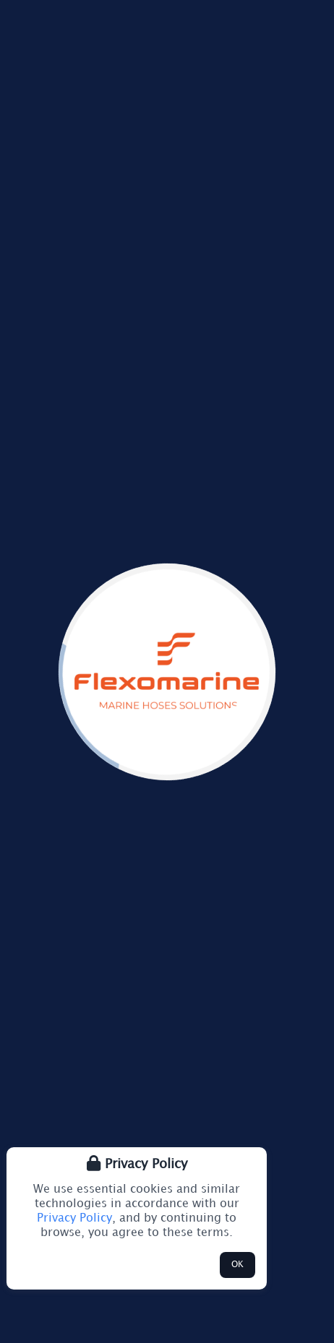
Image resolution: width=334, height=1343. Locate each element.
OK (237, 1265)
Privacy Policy (74, 1218)
